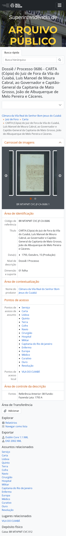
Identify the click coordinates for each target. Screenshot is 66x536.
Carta (25, 119)
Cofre (25, 325)
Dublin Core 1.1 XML (15, 437)
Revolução (27, 365)
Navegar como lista (14, 426)
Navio (25, 329)
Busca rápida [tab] (11, 52)
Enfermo (26, 347)
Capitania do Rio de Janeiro (37, 344)
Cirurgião (27, 333)
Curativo (26, 358)
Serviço (26, 307)
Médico (26, 354)
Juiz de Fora (12, 119)
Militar (25, 340)
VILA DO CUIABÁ (31, 371)
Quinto (26, 318)
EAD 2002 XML (11, 441)
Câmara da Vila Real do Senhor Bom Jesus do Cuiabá (31, 115)
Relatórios (9, 422)
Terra (25, 322)
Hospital (26, 336)
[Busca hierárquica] (30, 60)
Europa (26, 351)
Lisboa (25, 314)
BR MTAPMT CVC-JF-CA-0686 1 (33, 204)
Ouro (25, 362)
